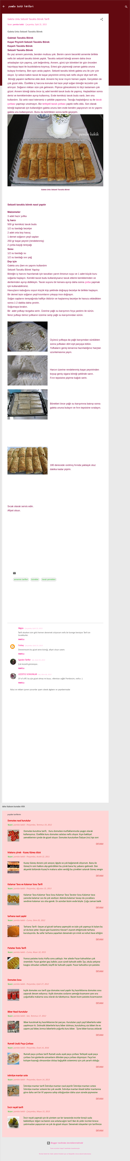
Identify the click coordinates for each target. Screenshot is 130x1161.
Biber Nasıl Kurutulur (17, 1012)
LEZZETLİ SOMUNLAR (27, 674)
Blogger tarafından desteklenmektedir (65, 1143)
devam (99, 844)
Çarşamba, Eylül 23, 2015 (33, 628)
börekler (34, 579)
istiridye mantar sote (17, 1075)
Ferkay (21, 645)
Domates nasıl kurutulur (19, 821)
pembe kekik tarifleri (21, 6)
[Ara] (126, 7)
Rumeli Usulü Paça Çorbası (20, 1044)
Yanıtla (21, 640)
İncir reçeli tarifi (15, 1107)
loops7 (62, 1148)
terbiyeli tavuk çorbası (54, 104)
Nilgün (21, 628)
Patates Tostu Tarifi (16, 948)
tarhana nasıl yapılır (16, 916)
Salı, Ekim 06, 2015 (44, 674)
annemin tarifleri (21, 579)
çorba (88, 282)
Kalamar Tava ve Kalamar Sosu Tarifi (24, 884)
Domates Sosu (14, 980)
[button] (101, 20)
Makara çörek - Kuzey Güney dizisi (24, 852)
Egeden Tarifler (24, 660)
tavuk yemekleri (48, 579)
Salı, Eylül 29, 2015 (38, 660)
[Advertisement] (119, 56)
